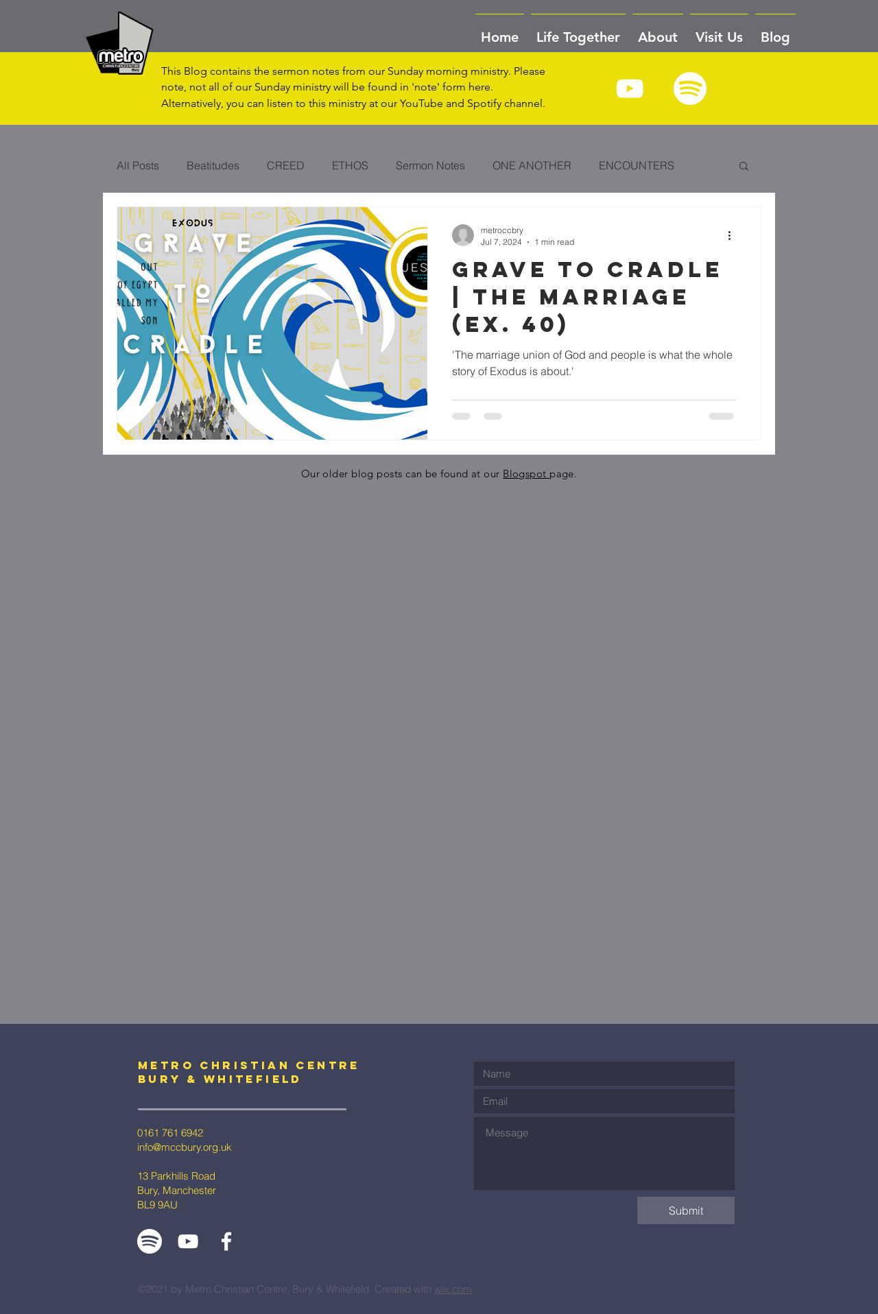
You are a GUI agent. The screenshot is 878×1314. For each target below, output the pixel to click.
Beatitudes (213, 165)
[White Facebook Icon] (226, 1241)
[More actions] (734, 235)
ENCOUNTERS (636, 165)
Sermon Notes (430, 165)
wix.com (453, 1288)
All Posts (138, 165)
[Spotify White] (690, 88)
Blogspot (526, 473)
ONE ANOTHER (532, 165)
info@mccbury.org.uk (184, 1147)
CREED (286, 165)
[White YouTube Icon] (629, 88)
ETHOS (350, 165)
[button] (658, 31)
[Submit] (686, 1210)
